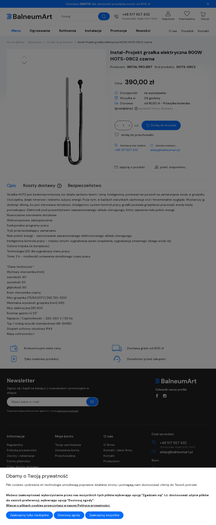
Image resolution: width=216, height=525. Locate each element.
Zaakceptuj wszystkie (104, 515)
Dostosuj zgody (69, 515)
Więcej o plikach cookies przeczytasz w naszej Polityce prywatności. (58, 505)
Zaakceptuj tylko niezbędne (29, 515)
